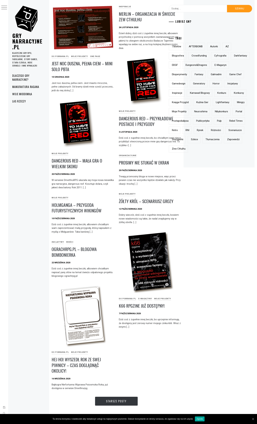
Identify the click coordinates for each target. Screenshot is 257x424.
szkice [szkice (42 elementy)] (192, 167)
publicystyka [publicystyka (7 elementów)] (220, 139)
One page (95, 56)
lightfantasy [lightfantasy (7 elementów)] (196, 120)
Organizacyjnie (127, 155)
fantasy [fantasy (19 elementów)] (235, 74)
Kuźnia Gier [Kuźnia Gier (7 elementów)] (237, 111)
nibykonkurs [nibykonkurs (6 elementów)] (216, 130)
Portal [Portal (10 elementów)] (234, 130)
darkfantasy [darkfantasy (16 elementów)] (195, 65)
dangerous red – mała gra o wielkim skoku (77, 163)
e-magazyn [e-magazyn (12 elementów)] (195, 74)
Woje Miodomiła (22, 94)
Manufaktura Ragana (25, 87)
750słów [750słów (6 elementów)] (193, 46)
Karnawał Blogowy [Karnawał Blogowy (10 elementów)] (217, 102)
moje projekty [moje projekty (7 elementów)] (232, 120)
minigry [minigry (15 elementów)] (214, 120)
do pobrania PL (60, 56)
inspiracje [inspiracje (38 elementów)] (194, 102)
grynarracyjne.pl (27, 41)
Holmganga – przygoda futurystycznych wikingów (76, 208)
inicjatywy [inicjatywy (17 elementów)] (228, 92)
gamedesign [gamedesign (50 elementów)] (234, 83)
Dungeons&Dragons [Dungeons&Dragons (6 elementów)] (234, 65)
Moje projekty (79, 56)
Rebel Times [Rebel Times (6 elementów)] (195, 148)
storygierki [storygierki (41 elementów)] (233, 158)
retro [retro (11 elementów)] (213, 148)
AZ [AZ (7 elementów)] (244, 46)
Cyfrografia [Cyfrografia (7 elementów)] (237, 55)
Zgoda (200, 419)
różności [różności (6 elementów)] (194, 158)
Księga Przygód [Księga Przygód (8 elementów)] (215, 111)
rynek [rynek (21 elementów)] (238, 148)
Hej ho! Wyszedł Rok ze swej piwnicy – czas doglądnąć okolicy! (76, 365)
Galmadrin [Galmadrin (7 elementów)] (194, 83)
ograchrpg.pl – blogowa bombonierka (74, 252)
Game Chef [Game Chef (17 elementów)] (214, 83)
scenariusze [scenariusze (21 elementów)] (213, 158)
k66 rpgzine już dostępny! (142, 306)
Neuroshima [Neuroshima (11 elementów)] (195, 130)
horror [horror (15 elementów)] (212, 92)
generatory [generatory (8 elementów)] (195, 92)
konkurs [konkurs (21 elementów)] (239, 102)
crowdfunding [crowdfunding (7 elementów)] (216, 55)
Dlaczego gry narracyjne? (21, 78)
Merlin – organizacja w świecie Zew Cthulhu (147, 17)
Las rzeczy (19, 101)
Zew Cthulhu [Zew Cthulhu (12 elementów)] (196, 176)
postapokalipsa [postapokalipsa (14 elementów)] (197, 139)
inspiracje (125, 7)
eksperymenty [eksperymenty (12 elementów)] (216, 74)
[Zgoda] (253, 419)
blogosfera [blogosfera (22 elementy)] (195, 55)
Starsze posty (116, 401)
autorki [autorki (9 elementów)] (231, 46)
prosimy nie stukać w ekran (144, 162)
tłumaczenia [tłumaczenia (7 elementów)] (211, 167)
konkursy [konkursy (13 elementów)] (194, 111)
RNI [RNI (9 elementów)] (225, 148)
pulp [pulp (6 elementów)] (236, 139)
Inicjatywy (58, 242)
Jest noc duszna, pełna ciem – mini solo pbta (82, 66)
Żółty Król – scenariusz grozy (146, 201)
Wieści (69, 242)
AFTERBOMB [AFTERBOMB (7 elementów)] (213, 46)
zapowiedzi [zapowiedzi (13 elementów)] (231, 167)
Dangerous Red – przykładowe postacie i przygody (146, 121)
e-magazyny (145, 299)
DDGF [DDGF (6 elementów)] (213, 65)
